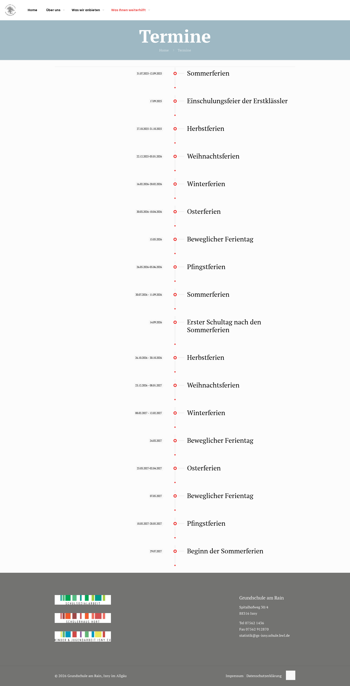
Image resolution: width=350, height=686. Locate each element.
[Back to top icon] (290, 675)
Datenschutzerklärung (263, 675)
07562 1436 (254, 622)
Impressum (235, 675)
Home (164, 50)
